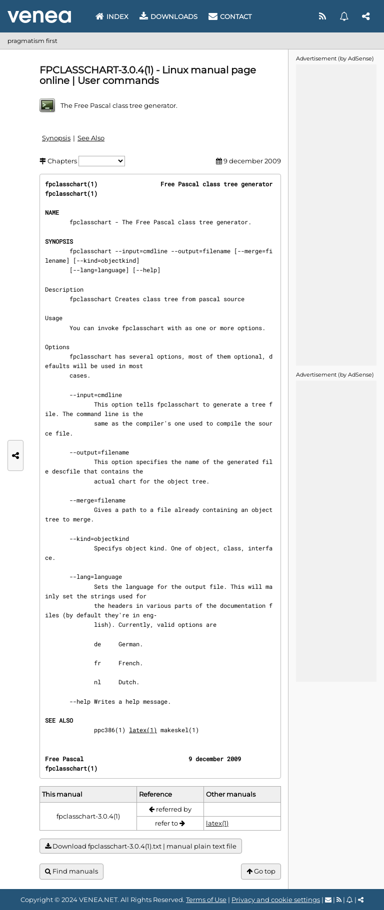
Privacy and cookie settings (276, 900)
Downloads (169, 16)
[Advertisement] (336, 214)
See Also (91, 138)
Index (112, 16)
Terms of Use (206, 900)
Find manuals (71, 871)
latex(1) (143, 730)
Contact (230, 16)
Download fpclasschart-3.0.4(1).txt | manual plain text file (140, 846)
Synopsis (56, 138)
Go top (261, 871)
